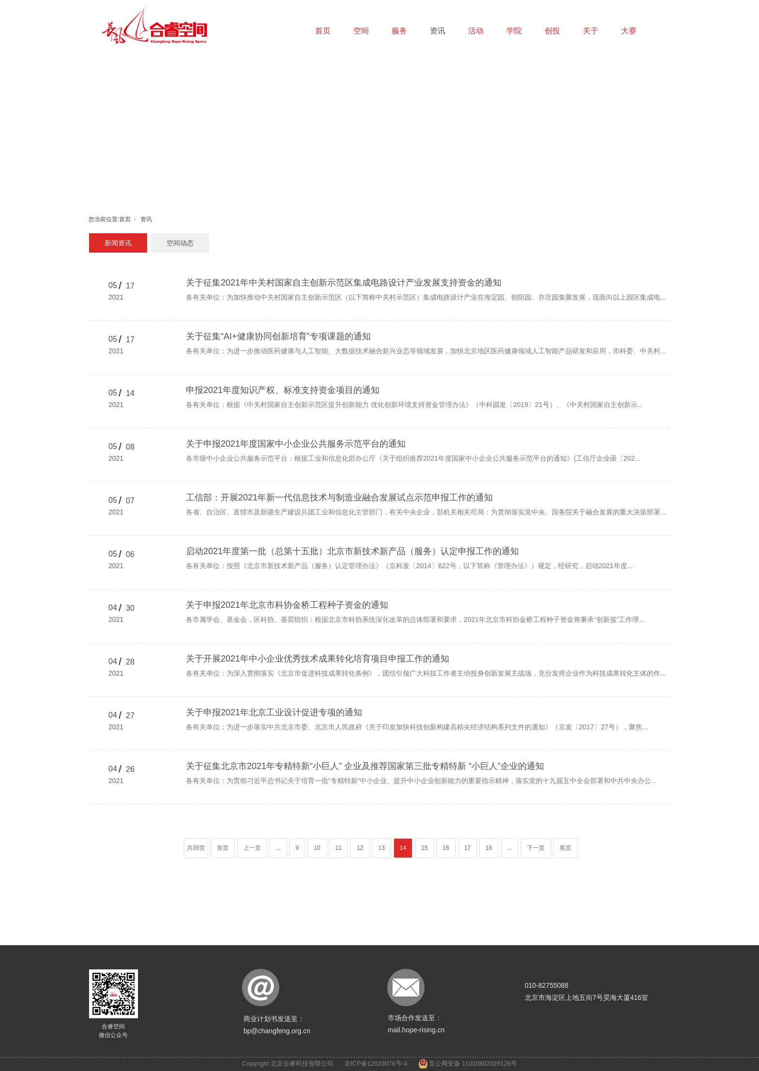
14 (403, 848)
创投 (552, 31)
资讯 (437, 31)
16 (446, 848)
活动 (476, 31)
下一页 (536, 848)
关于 (590, 31)
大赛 (629, 31)
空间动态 (180, 243)
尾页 (565, 848)
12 (360, 848)
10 (317, 848)
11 (338, 848)
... (278, 848)
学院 (514, 31)
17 (467, 848)
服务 (399, 31)
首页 (323, 31)
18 (489, 848)
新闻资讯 (118, 243)
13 (381, 848)
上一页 (252, 848)
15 (424, 848)
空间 (361, 31)
